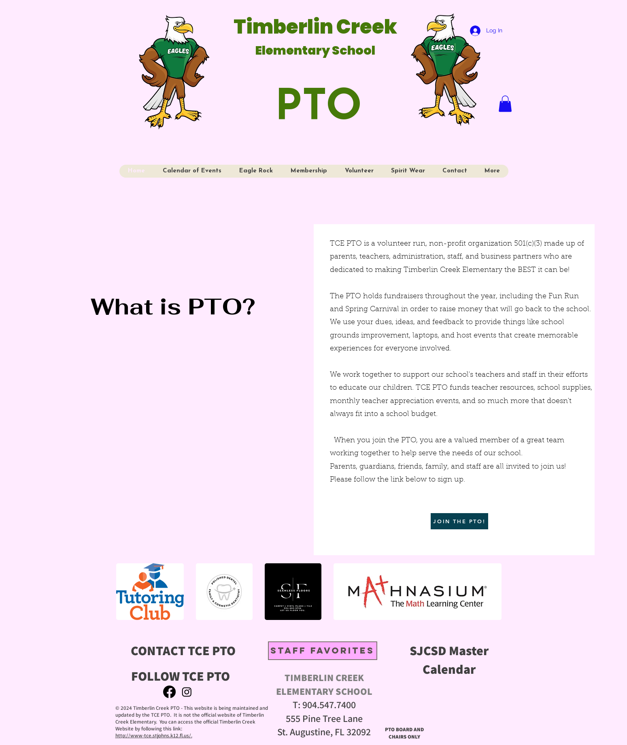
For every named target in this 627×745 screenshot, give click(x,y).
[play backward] (126, 591)
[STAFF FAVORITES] (322, 650)
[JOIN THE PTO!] (459, 521)
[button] (505, 104)
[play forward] (501, 591)
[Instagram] (187, 692)
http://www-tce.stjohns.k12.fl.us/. (153, 735)
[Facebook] (169, 692)
